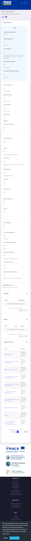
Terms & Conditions (15, 506)
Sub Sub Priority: (8, 169)
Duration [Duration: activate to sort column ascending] (21, 326)
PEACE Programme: (8, 39)
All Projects (9, 14)
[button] (4, 17)
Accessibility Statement (15, 515)
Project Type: (7, 114)
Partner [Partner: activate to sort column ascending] (20, 349)
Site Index (15, 504)
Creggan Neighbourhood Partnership (10, 378)
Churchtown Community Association (9, 360)
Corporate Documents (15, 481)
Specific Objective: (8, 199)
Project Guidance (15, 493)
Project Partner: (7, 49)
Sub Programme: (8, 138)
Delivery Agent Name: (9, 252)
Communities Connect (9, 366)
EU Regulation (15, 491)
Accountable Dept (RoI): (10, 242)
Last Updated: (7, 104)
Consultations (15, 472)
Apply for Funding (15, 490)
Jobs (15, 475)
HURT (7, 402)
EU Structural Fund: (8, 262)
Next (26, 418)
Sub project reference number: (11, 71)
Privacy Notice (15, 479)
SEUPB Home (15, 468)
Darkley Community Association (11, 384)
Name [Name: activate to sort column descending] (6, 300)
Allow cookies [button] (15, 538)
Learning (3, 14)
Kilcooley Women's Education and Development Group (10, 409)
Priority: (5, 148)
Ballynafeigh (9, 354)
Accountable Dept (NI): (9, 232)
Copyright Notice (15, 519)
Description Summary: (10, 32)
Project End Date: (8, 95)
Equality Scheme (15, 517)
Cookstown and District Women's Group (10, 372)
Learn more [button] (6, 533)
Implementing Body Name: (10, 272)
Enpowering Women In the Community (11, 390)
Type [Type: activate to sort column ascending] (12, 326)
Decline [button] (5, 538)
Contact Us (15, 508)
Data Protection (15, 513)
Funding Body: (7, 222)
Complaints (15, 510)
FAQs (15, 502)
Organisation (15, 473)
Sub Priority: (6, 158)
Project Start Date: (8, 85)
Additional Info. (7, 285)
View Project (16, 14)
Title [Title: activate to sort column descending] (6, 326)
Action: (5, 208)
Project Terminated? (9, 124)
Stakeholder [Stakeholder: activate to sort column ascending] (17, 300)
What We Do (15, 470)
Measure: (6, 179)
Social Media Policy (15, 477)
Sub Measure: (7, 189)
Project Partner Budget (9, 61)
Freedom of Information (15, 511)
